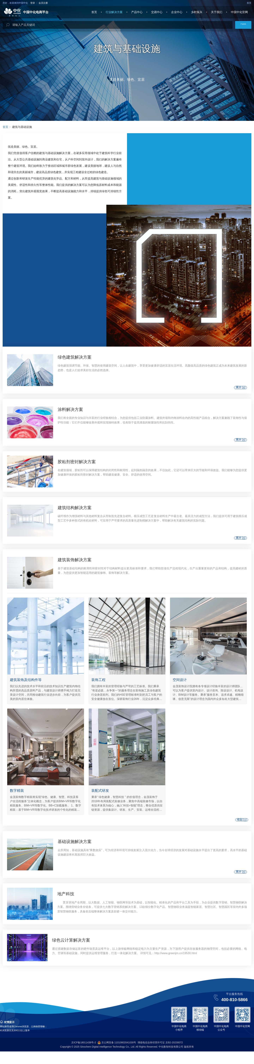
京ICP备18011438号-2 (83, 1055)
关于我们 (216, 12)
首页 (249, 3)
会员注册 (43, 3)
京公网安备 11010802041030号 (117, 1055)
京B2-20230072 (174, 1055)
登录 (32, 3)
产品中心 (137, 12)
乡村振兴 (196, 12)
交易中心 (156, 12)
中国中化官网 (239, 12)
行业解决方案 (114, 12)
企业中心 (176, 12)
